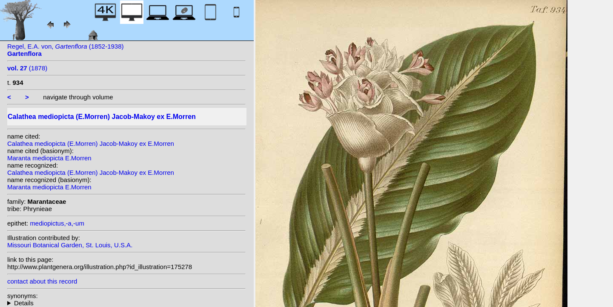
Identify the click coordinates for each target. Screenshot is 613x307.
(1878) (27, 68)
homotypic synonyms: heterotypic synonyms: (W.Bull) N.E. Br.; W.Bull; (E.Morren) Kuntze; (126, 303)
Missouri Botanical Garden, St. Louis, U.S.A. (69, 245)
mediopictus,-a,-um (57, 223)
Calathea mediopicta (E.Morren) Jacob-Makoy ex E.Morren (90, 143)
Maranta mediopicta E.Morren (49, 158)
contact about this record (42, 281)
